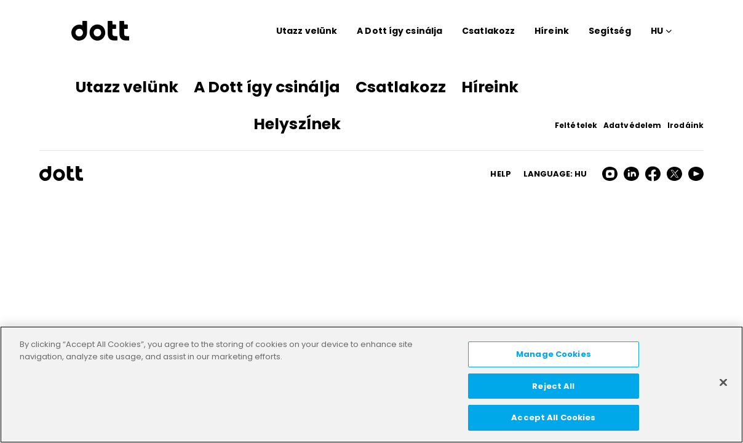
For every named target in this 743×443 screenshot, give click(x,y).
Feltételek (576, 125)
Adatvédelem (632, 125)
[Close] (723, 382)
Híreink (551, 31)
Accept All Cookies (553, 417)
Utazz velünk (306, 31)
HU (657, 31)
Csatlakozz (488, 31)
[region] (371, 384)
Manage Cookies (553, 354)
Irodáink (685, 125)
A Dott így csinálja (399, 31)
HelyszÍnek (297, 124)
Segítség (610, 31)
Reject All (553, 386)
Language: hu (555, 174)
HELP (500, 174)
